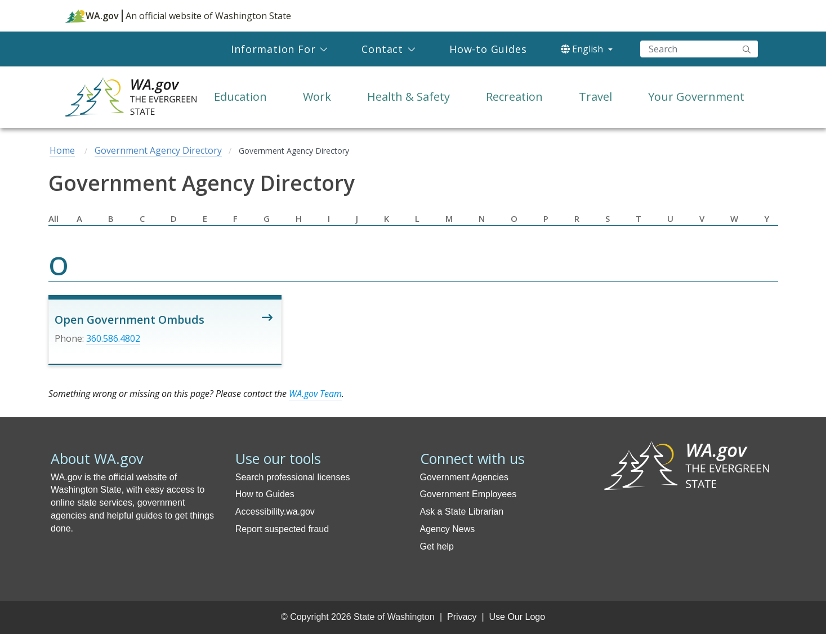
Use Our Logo (517, 617)
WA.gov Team (315, 393)
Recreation (514, 96)
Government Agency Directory (158, 150)
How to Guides (264, 494)
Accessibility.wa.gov (275, 511)
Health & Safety (408, 96)
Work (317, 96)
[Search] (699, 49)
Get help (437, 546)
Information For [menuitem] (273, 49)
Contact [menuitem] (382, 49)
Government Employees (468, 494)
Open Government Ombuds (129, 319)
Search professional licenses (292, 477)
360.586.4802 (113, 338)
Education (240, 96)
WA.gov (92, 16)
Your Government (696, 96)
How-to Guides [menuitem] (487, 49)
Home (62, 150)
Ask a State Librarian (462, 511)
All (53, 218)
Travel (595, 96)
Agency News (447, 529)
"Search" (746, 49)
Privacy (461, 617)
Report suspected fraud (282, 529)
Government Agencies (464, 477)
